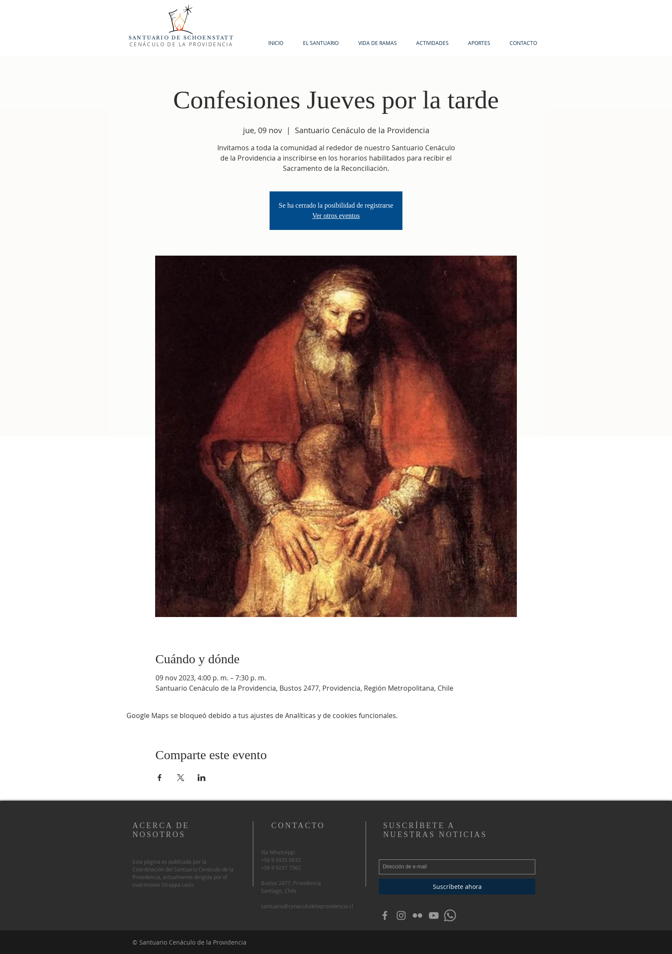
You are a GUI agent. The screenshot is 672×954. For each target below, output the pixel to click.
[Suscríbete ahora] (457, 886)
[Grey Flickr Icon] (417, 915)
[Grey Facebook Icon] (385, 915)
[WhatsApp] (450, 915)
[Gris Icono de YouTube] (434, 915)
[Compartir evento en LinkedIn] (202, 777)
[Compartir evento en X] (181, 777)
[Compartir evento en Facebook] (160, 777)
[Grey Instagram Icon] (401, 915)
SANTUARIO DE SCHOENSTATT (181, 38)
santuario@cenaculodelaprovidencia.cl (307, 906)
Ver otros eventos (336, 215)
